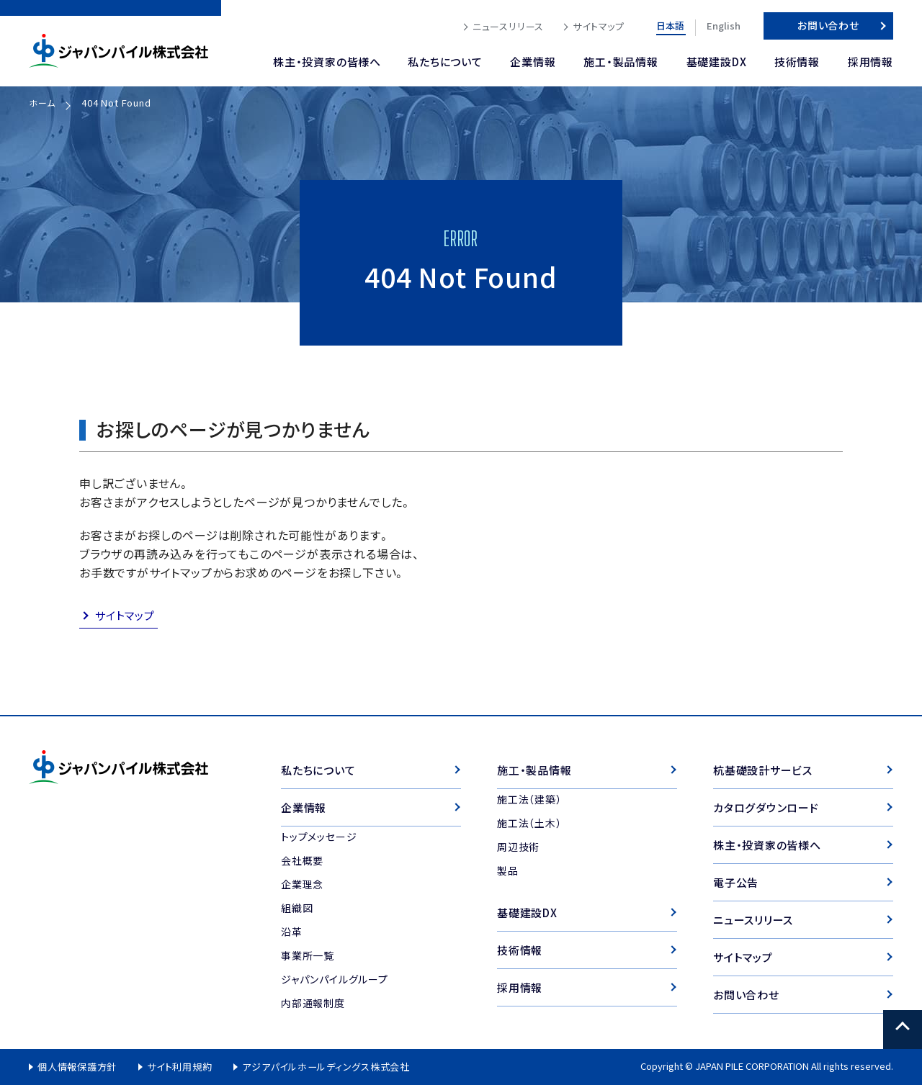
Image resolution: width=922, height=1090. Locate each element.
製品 (508, 872)
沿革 (292, 934)
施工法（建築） (529, 801)
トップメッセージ (319, 839)
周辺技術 (518, 849)
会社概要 (302, 863)
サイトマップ (126, 616)
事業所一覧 (307, 958)
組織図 (297, 911)
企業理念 (302, 887)
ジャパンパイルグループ (334, 982)
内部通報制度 (313, 1006)
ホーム (43, 102)
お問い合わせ (828, 25)
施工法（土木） (529, 825)
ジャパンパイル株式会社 (118, 51)
